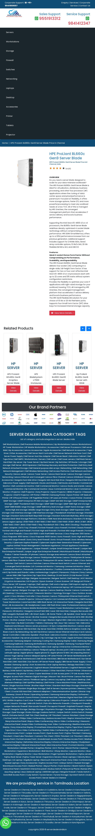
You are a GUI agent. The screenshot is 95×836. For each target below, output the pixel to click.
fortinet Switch (11, 718)
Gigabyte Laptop (31, 760)
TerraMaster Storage (74, 709)
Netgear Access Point (14, 676)
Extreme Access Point (14, 733)
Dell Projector (28, 492)
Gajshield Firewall (75, 706)
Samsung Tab (50, 623)
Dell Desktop (73, 578)
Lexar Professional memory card (77, 605)
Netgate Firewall (67, 772)
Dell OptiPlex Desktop (33, 682)
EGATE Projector (21, 495)
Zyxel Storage (18, 712)
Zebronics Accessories (78, 620)
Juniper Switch (63, 712)
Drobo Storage (33, 712)
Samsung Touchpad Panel (78, 644)
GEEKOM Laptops (51, 772)
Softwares (83, 694)
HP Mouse (17, 679)
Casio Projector (9, 599)
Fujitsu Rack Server (13, 757)
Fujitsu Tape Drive (74, 727)
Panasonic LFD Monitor (13, 611)
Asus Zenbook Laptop (31, 772)
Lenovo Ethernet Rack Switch (56, 563)
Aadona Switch (48, 712)
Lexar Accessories (13, 608)
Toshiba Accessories (14, 647)
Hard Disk (7, 462)
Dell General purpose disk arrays (44, 468)
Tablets (9, 125)
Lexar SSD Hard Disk (60, 611)
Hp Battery (28, 670)
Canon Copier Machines (39, 673)
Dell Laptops (42, 584)
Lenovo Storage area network (53, 554)
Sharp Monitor (61, 751)
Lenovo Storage (75, 474)
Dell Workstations (11, 444)
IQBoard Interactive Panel (33, 745)
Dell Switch (20, 563)
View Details (13, 389)
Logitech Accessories (23, 667)
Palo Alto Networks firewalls (57, 703)
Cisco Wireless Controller (23, 596)
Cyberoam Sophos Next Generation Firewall (59, 542)
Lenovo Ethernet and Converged (29, 477)
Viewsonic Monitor (43, 593)
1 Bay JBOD (65, 524)
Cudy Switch (32, 775)
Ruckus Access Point (73, 739)
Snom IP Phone (22, 694)
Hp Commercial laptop (58, 587)
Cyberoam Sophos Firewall (25, 542)
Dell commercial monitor (23, 486)
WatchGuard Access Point (15, 766)
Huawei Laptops (12, 763)
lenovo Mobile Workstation (35, 608)
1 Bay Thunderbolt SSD (48, 524)
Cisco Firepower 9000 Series (43, 536)
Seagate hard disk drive (26, 480)
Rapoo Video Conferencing (40, 721)
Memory (81, 688)
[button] (82, 328)
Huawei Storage (81, 763)
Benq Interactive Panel (15, 721)
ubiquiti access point (79, 730)
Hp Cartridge (47, 638)
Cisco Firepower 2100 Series (77, 533)
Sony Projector (43, 492)
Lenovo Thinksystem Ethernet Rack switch (70, 596)
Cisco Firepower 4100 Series (15, 536)
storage (83, 462)
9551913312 (49, 18)
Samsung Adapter (23, 641)
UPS (86, 697)
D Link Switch (63, 575)
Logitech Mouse (41, 667)
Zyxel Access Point (55, 733)
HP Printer (35, 495)
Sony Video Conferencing (79, 760)
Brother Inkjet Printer (41, 685)
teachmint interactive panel (33, 769)
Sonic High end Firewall (82, 536)
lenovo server (20, 474)
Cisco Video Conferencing (28, 730)
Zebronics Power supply (14, 483)
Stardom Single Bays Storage (31, 688)
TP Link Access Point (80, 673)
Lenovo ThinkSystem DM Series (48, 557)
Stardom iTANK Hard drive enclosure (55, 519)
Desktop (10, 97)
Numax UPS (86, 769)
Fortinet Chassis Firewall (80, 527)
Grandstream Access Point (50, 739)
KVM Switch (16, 670)
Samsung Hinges (85, 641)
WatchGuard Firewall (69, 551)
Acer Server (81, 614)
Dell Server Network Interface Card (70, 453)
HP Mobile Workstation (35, 447)
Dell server (52, 459)
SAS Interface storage (21, 513)
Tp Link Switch (18, 697)
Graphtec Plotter (43, 748)
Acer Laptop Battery (56, 664)
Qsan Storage (86, 715)
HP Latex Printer (55, 655)
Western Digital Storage (36, 676)
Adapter (13, 527)
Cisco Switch (86, 560)
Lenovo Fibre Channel (55, 477)
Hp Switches (61, 462)
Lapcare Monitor (77, 751)
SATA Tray (23, 527)
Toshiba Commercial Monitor (68, 569)
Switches (10, 69)
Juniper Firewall (41, 548)
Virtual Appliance (70, 545)
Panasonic (64, 572)
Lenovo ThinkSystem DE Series (77, 557)
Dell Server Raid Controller (40, 453)
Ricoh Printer (67, 676)
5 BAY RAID (31, 524)
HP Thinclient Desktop (36, 587)
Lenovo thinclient (70, 715)
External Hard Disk (49, 697)
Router (68, 590)
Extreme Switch (17, 715)
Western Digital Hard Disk (71, 697)
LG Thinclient (77, 736)
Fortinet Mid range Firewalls (71, 530)
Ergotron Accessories (15, 581)
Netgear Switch (59, 578)
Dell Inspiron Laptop (78, 584)
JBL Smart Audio (37, 614)
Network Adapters (41, 691)
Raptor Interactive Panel (79, 718)
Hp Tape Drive (39, 575)
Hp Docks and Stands (18, 572)
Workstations (12, 41)
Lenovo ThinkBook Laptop (35, 679)
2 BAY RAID (62, 521)
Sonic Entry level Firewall (38, 539)
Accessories (12, 106)
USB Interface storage (43, 513)
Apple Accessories (52, 450)
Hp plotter (22, 673)
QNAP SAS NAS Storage (60, 501)
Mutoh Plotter (72, 748)
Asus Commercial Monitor (61, 489)
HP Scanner (21, 584)
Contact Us (84, 5)
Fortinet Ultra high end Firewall (16, 530)
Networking (11, 78)
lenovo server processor (37, 626)
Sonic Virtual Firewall (60, 539)
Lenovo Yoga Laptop (13, 655)
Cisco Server (8, 584)
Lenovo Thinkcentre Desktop (18, 650)
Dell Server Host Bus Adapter (37, 456)
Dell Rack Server (83, 459)
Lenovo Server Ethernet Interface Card (66, 632)
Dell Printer (50, 682)
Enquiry (64, 2)
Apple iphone (27, 653)
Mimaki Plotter (27, 748)
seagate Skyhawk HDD (18, 614)
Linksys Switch (66, 763)
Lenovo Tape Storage (22, 557)
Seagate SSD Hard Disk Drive (79, 480)
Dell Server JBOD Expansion (24, 465)
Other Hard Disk (57, 670)
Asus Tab (63, 623)
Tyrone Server (45, 775)
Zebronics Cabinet (77, 456)
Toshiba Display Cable (35, 647)
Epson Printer (73, 495)
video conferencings (39, 572)
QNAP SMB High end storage (76, 504)
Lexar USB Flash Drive (50, 605)
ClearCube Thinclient (23, 736)
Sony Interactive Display (22, 727)
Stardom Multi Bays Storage (66, 685)
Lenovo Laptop (11, 590)
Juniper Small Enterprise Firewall (64, 548)
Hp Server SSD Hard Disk (25, 629)
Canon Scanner (62, 581)
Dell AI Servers (53, 688)
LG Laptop (17, 760)
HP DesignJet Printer (80, 581)
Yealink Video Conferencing (55, 730)
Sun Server (33, 661)
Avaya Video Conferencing (34, 724)
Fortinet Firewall (45, 527)
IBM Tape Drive (25, 575)
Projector (10, 134)
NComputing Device (80, 653)
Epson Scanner (46, 581)
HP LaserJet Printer (59, 498)
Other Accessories (18, 453)
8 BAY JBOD (74, 521)
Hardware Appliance (50, 545)
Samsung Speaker (56, 644)
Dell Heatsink (32, 483)
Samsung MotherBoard (35, 644)
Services (74, 2)
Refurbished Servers (59, 667)
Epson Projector (58, 492)
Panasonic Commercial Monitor (38, 569)
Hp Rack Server (47, 462)
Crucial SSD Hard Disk (22, 691)
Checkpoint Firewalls (80, 703)
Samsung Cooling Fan (43, 641)
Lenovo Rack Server (57, 474)
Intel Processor (42, 670)
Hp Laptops (42, 590)
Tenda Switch (83, 772)
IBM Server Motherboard (69, 658)
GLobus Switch (54, 769)
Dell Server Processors (70, 447)
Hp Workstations (62, 444)
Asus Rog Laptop (12, 772)
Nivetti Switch (78, 766)
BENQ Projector (75, 492)
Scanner (88, 498)
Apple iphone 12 (42, 653)
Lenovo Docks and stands (72, 486)
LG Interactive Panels (64, 602)
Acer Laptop (53, 647)
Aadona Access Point (56, 718)
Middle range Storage (39, 510)
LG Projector (32, 581)
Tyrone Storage (61, 775)
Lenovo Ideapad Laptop (36, 655)
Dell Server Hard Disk (46, 658)
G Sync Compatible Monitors (63, 626)
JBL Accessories (16, 605)
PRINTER (45, 495)
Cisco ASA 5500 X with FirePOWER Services (43, 533)
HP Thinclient (55, 715)
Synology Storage (62, 593)
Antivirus (6, 697)
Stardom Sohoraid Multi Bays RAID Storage (31, 516)
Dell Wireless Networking (36, 471)
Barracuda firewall (37, 706)
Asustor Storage (18, 703)
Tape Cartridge (22, 578)
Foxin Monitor (65, 766)
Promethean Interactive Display (49, 727)
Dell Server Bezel (59, 456)
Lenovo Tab (74, 623)
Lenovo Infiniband (75, 477)
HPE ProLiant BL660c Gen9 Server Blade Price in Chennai (37, 143)
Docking (75, 524)
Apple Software (75, 638)
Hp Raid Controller (25, 623)
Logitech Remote (78, 667)
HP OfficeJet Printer (19, 498)
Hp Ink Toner (60, 638)
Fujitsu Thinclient (73, 733)
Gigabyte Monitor (23, 754)
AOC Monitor (87, 578)
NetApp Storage (36, 709)
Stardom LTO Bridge (82, 519)
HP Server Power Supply (50, 661)
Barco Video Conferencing (66, 721)
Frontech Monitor (77, 745)
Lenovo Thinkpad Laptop (44, 650)
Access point (63, 650)
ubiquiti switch (78, 700)
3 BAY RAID (51, 521)
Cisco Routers (42, 596)
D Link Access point (61, 673)
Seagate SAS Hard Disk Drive (51, 480)
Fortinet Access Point (26, 739)
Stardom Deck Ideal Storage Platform (19, 519)
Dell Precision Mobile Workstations (37, 444)
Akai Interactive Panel (57, 745)
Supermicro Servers (52, 757)
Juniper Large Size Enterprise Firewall (42, 551)
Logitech (54, 572)
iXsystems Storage (54, 709)
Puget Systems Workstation (64, 754)
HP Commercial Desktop (82, 587)
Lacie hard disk (29, 602)
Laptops (10, 88)
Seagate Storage (19, 709)
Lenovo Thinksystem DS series (49, 560)
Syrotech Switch (77, 775)
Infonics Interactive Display (65, 742)
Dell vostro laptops (59, 584)
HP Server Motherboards (75, 655)
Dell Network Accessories (74, 450)
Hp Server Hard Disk (47, 629)
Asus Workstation (41, 754)
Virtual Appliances (23, 548)
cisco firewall (61, 527)
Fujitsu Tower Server (32, 757)
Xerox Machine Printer (66, 682)
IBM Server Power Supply (74, 661)
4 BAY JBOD (86, 521)
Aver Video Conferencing (59, 724)
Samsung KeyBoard (14, 644)
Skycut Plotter (50, 766)
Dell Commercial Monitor (47, 486)
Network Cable (71, 560)
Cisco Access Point (24, 593)
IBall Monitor (47, 751)
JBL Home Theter (54, 614)
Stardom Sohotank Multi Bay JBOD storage (72, 516)
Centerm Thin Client (44, 736)
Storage (10, 51)
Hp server (18, 462)
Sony (82, 572)
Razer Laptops (69, 757)
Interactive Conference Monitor (75, 647)
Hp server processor (30, 638)
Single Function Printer (20, 685)
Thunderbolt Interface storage (69, 513)
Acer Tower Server (22, 617)
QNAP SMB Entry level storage (49, 507)
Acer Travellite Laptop (39, 700)
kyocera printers (68, 688)
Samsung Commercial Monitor (69, 566)
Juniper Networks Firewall (15, 706)
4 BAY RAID (40, 521)
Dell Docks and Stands (68, 483)
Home (5, 143)
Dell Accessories (77, 650)
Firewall (9, 60)
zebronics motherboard (80, 635)
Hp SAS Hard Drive (38, 632)
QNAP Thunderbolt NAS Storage (28, 504)
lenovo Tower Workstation (62, 608)
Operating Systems (40, 694)
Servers (9, 32)
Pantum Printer (73, 670)
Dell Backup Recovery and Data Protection (57, 465)
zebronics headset (11, 638)
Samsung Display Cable (65, 641)
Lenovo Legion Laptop (12, 521)
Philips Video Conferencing (32, 718)
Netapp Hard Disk (76, 664)
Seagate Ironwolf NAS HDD (37, 611)
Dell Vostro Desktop (76, 679)
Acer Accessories (38, 664)
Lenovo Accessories (33, 450)
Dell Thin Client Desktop (37, 715)
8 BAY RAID (28, 521)
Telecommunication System (64, 691)
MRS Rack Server (45, 602)
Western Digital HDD (57, 620)
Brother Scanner (40, 617)
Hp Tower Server (31, 462)
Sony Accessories (29, 763)
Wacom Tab (54, 676)
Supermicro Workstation (28, 751)
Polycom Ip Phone (71, 769)
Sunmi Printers (32, 697)
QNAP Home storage (74, 507)
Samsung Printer (57, 495)
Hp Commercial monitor (36, 489)
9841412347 (79, 23)
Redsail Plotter (35, 766)
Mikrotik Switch (35, 703)
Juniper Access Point (35, 733)
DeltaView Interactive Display (37, 742)
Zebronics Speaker (29, 635)
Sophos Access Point (48, 763)
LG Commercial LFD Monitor (66, 599)
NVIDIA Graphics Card (18, 700)
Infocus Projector (44, 599)
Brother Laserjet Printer (21, 620)
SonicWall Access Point (14, 775)
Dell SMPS (18, 459)
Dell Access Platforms (59, 471)
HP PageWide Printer (39, 498)
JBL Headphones (32, 605)
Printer (9, 116)
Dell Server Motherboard (24, 658)
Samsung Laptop (20, 664)
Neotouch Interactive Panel (53, 760)
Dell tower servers (66, 459)
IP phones (33, 554)
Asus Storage (40, 620)
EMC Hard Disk (20, 661)
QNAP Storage (9, 501)
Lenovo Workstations (81, 444)
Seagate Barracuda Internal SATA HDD (66, 617)
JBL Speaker (68, 614)
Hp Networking (22, 632)
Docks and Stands (48, 483)
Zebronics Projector (60, 700)
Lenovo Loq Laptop (57, 679)
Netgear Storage (27, 590)
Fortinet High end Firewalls (44, 530)
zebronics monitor (59, 635)
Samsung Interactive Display (63, 694)
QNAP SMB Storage (53, 504)
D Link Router (76, 575)
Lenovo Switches (34, 563)
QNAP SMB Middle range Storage (20, 507)
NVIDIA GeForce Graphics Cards (71, 629)
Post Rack (44, 635)
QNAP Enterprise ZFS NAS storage (33, 501)
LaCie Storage (82, 608)
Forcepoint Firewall (56, 706)
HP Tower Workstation (13, 447)
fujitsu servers (85, 754)
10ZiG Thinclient (62, 736)
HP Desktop (19, 587)
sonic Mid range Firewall (14, 539)
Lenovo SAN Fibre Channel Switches (18, 560)
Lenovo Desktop (56, 590)
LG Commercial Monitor (43, 566)
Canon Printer (76, 498)
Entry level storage (59, 510)
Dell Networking (80, 468)
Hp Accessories (16, 450)
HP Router (73, 462)
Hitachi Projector (26, 599)
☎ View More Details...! (62, 313)
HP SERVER (13, 365)
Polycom (75, 572)
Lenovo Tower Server (37, 474)
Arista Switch (78, 712)
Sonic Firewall (64, 536)
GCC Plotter (58, 748)
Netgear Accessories (40, 578)
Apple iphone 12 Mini (60, 653)
